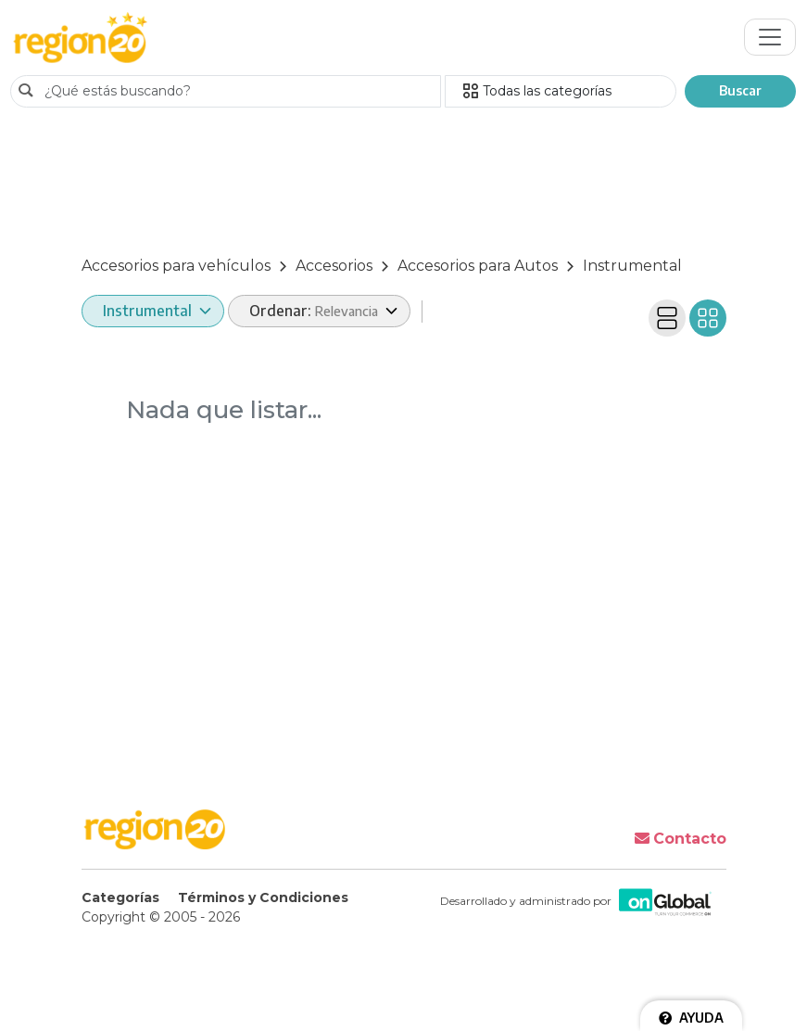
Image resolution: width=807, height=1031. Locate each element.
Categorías (120, 897)
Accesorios (334, 265)
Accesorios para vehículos (176, 265)
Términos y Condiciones (263, 897)
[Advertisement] (404, 184)
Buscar (740, 90)
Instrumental (632, 265)
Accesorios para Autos (477, 265)
